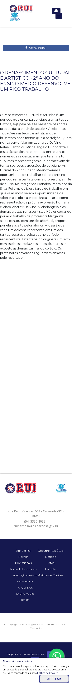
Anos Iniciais (25, 581)
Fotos (50, 563)
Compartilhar (37, 47)
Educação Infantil (25, 575)
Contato (50, 569)
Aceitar (54, 679)
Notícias (50, 557)
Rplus (25, 600)
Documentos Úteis (50, 550)
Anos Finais (25, 587)
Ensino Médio (25, 593)
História (23, 557)
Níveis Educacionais (23, 569)
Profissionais (23, 563)
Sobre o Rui (23, 550)
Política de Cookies (50, 575)
